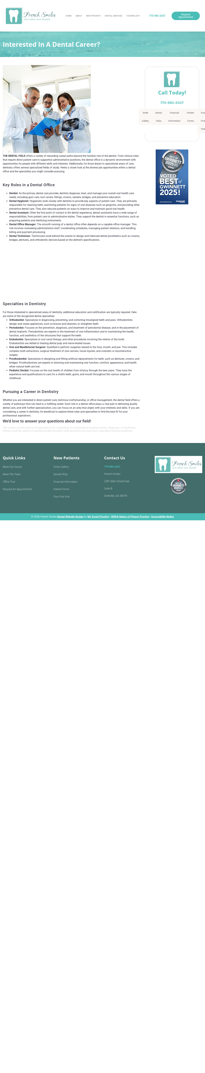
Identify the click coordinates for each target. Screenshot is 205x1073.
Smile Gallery (145, 116)
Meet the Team (12, 474)
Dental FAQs (158, 116)
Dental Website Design (70, 516)
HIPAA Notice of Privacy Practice (130, 516)
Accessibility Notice (162, 516)
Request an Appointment (17, 489)
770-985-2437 (157, 15)
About (79, 16)
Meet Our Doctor (12, 467)
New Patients (93, 16)
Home (69, 16)
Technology (133, 16)
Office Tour (9, 481)
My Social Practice (98, 516)
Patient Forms (190, 116)
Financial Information (174, 116)
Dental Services (113, 16)
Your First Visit (62, 496)
